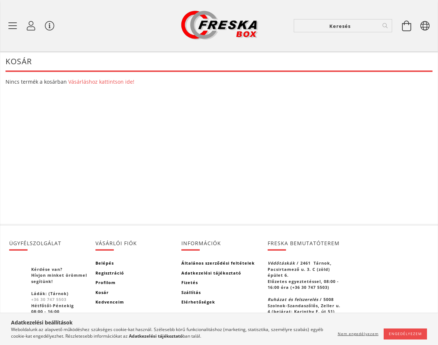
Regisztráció (109, 273)
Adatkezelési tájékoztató (211, 273)
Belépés (104, 263)
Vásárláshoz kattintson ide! (101, 81)
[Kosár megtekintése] (406, 26)
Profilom (105, 282)
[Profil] (31, 26)
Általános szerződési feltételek (218, 263)
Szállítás (191, 292)
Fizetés (189, 282)
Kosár (102, 292)
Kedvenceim (109, 302)
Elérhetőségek (198, 302)
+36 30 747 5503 (48, 299)
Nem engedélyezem (358, 333)
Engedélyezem (405, 333)
